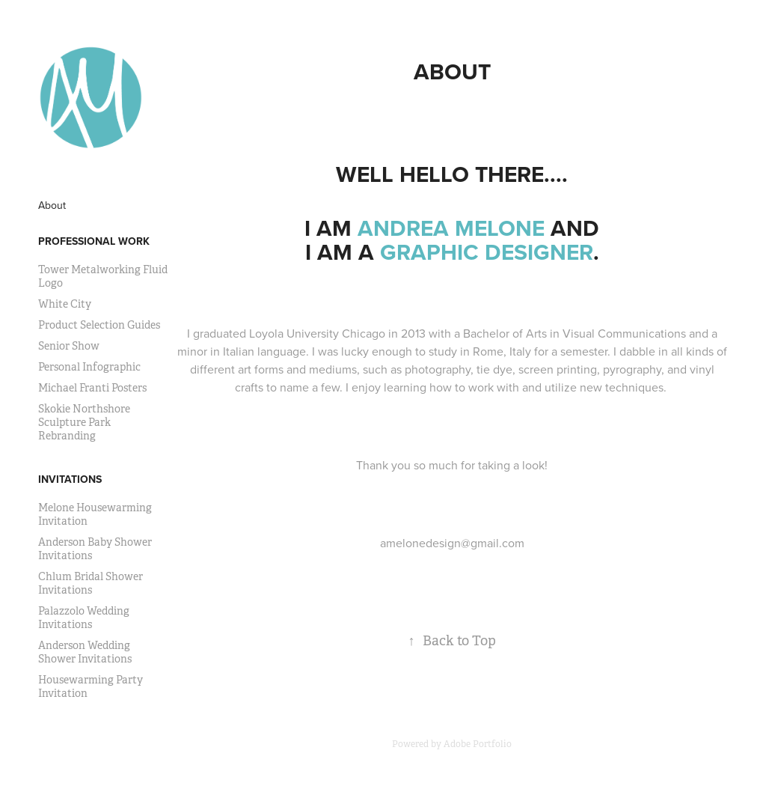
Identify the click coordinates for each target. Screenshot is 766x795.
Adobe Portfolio (478, 744)
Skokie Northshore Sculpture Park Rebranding (84, 422)
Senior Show (68, 346)
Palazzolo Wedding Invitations (83, 617)
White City (64, 304)
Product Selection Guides (99, 325)
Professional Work (94, 241)
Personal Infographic (89, 367)
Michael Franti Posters (92, 388)
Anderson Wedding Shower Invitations (85, 652)
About (52, 205)
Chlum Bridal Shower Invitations (90, 583)
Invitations (70, 479)
